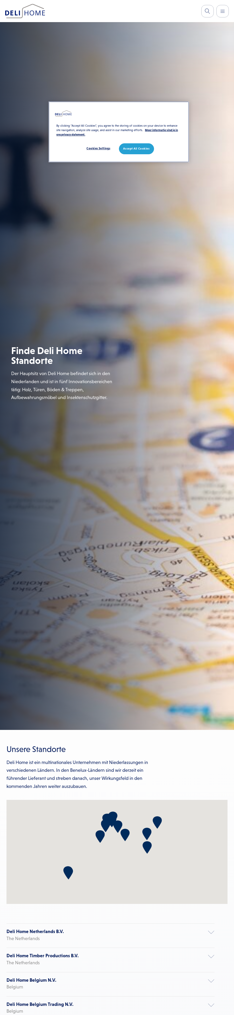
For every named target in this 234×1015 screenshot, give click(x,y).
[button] (105, 826)
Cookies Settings (98, 148)
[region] (119, 131)
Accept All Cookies (136, 148)
